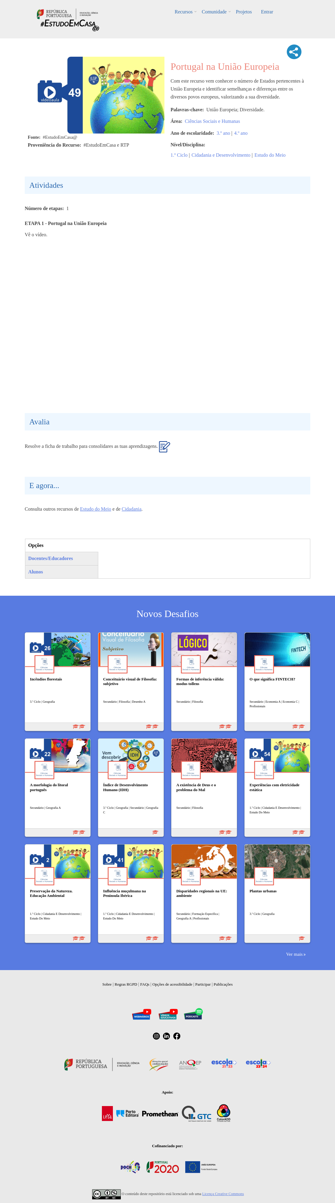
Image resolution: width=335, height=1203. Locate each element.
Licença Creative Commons (223, 1194)
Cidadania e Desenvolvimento (221, 155)
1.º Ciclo (179, 155)
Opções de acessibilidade (172, 984)
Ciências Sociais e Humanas (212, 121)
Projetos (244, 11)
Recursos (184, 11)
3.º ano (223, 133)
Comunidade (214, 11)
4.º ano (240, 133)
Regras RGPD (126, 984)
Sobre (107, 984)
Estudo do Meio (270, 155)
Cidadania (132, 509)
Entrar (267, 11)
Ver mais (294, 954)
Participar (203, 984)
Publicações (223, 984)
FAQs (144, 984)
